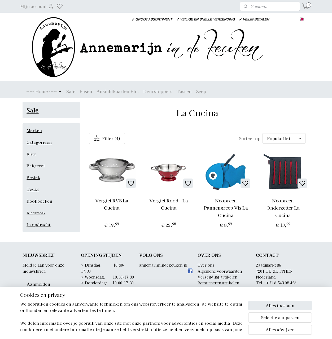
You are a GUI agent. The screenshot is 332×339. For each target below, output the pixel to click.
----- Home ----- (44, 91)
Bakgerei (36, 165)
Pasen (86, 91)
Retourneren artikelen (218, 282)
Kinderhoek (36, 213)
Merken (34, 130)
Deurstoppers (157, 91)
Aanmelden (38, 284)
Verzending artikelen (217, 277)
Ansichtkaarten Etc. (118, 91)
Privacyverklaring (214, 289)
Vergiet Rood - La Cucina (168, 204)
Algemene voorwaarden (220, 271)
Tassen (184, 91)
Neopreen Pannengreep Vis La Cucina (226, 207)
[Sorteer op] (284, 138)
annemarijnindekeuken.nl (163, 265)
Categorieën (39, 142)
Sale (70, 91)
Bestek (33, 177)
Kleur (31, 154)
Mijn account (37, 6)
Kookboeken (39, 201)
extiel (34, 189)
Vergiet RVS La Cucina (111, 204)
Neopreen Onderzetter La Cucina (282, 207)
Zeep (201, 91)
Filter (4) (107, 138)
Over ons (206, 265)
